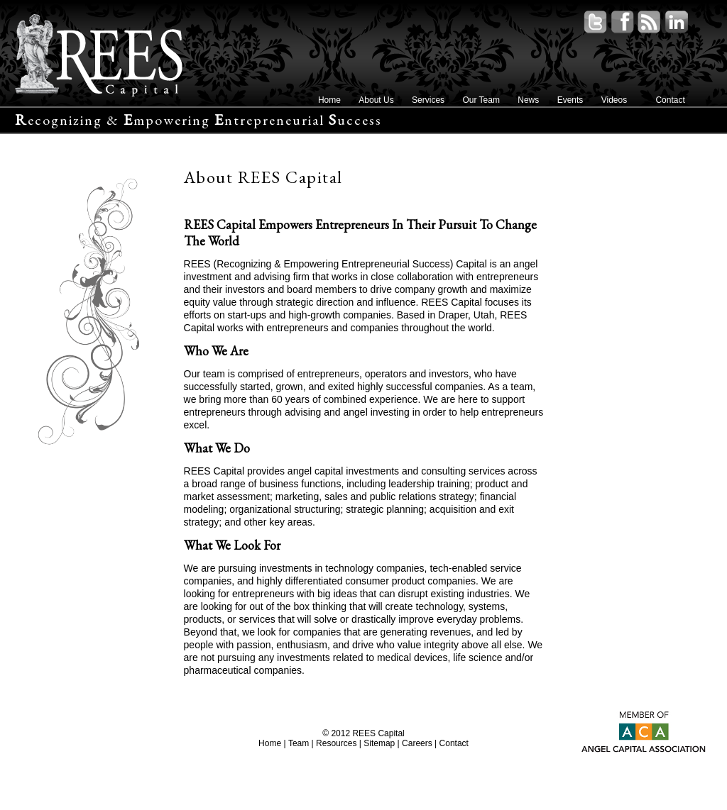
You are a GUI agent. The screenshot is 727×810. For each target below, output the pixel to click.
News (528, 100)
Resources (336, 743)
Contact (669, 100)
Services (428, 100)
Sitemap (379, 743)
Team (298, 743)
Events (570, 100)
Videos (614, 100)
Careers (417, 743)
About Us (376, 100)
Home (329, 100)
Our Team (480, 100)
